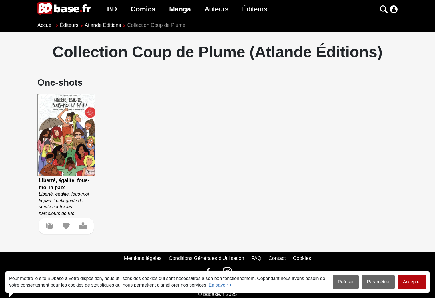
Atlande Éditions (103, 25)
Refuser (346, 281)
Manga (180, 9)
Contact (277, 258)
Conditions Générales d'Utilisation (206, 258)
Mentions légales (143, 258)
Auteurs (216, 9)
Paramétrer (378, 281)
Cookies (302, 258)
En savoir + (220, 285)
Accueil (45, 25)
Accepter (412, 281)
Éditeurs (254, 9)
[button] (384, 9)
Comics (143, 9)
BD (112, 9)
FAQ (256, 258)
